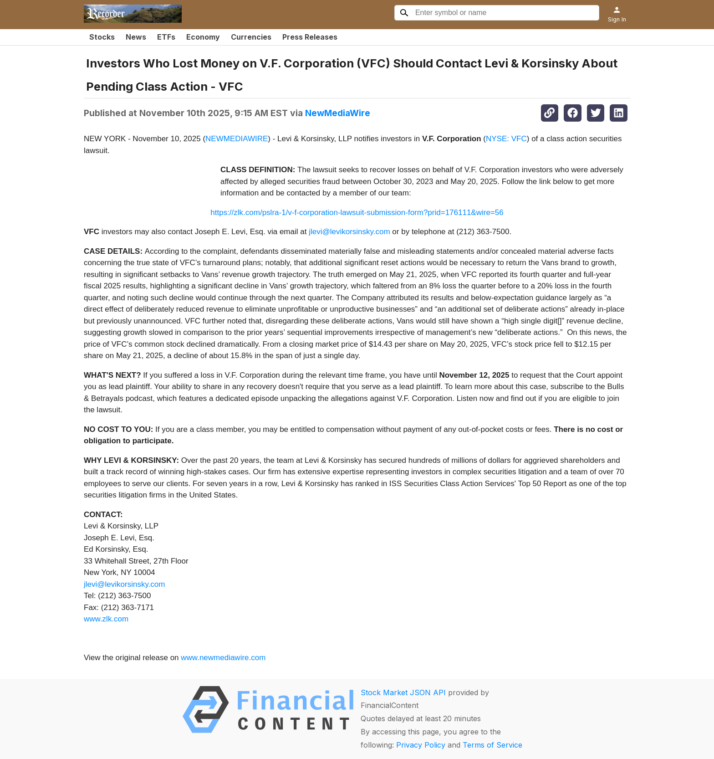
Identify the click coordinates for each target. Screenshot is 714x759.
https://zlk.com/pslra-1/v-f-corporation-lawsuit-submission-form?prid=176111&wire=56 (356, 212)
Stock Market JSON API (403, 692)
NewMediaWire (337, 113)
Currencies (251, 36)
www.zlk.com (106, 619)
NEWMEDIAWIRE (236, 138)
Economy (203, 36)
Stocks (102, 36)
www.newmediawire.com (223, 657)
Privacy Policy (420, 744)
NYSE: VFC (506, 138)
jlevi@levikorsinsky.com (349, 231)
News (136, 36)
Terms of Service (492, 744)
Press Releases (309, 36)
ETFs (166, 36)
